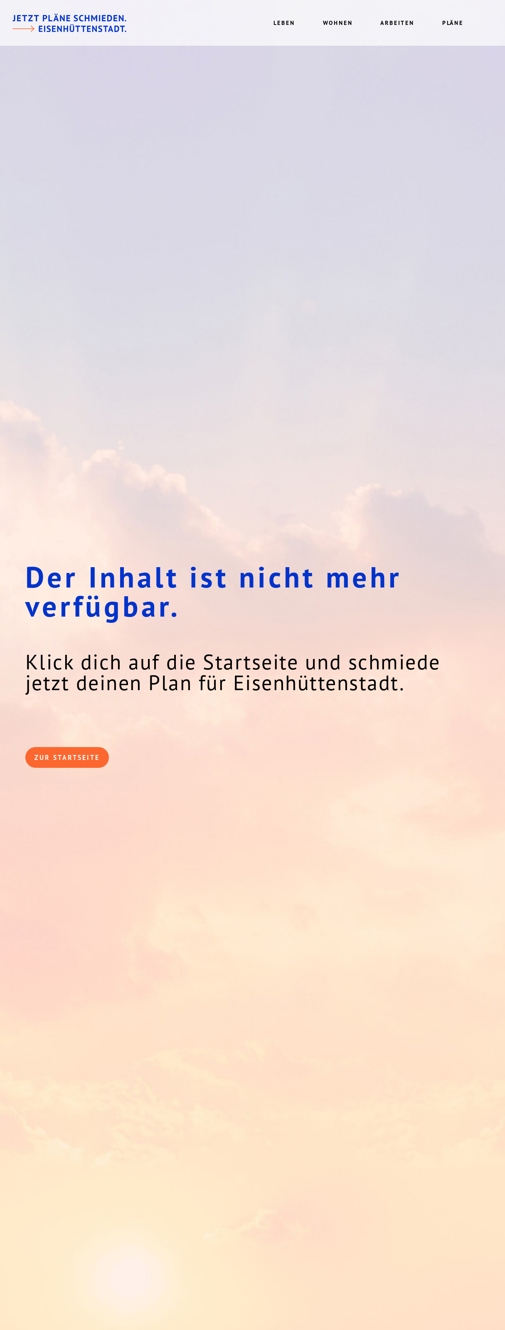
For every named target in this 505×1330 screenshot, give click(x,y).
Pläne (452, 23)
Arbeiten (397, 23)
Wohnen (338, 23)
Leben (284, 23)
